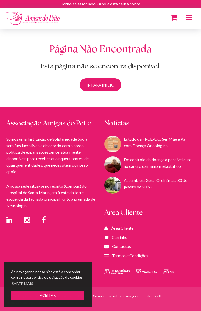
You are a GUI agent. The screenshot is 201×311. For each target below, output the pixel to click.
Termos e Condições (130, 255)
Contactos (121, 246)
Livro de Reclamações (123, 296)
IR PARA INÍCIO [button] (100, 85)
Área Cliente (122, 228)
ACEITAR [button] (48, 295)
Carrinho (119, 237)
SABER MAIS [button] (22, 283)
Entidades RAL (152, 296)
